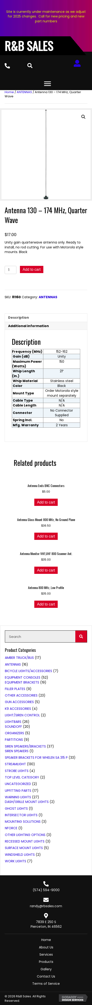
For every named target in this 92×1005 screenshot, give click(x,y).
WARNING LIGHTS (18, 797)
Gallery (46, 969)
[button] (83, 117)
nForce (11, 828)
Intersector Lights (21, 815)
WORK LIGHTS (15, 861)
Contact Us (46, 976)
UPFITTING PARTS (18, 790)
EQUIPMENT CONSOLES (22, 677)
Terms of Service (46, 983)
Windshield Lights (20, 854)
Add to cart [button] (46, 502)
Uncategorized (18, 784)
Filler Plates (15, 689)
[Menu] (47, 84)
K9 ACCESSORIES (18, 708)
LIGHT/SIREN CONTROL (22, 715)
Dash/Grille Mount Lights (27, 801)
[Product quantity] (10, 270)
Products (46, 961)
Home (9, 92)
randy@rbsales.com (46, 906)
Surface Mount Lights (24, 848)
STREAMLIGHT (15, 764)
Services (46, 954)
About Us (46, 947)
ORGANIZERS (14, 733)
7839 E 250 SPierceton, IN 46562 (46, 924)
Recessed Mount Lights (24, 841)
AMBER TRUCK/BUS (19, 657)
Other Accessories (21, 695)
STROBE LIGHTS (17, 770)
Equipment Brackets (22, 682)
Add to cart (32, 269)
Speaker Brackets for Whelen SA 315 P (36, 757)
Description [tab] (18, 317)
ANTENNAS (24, 92)
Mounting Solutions (23, 821)
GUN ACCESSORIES (19, 702)
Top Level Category (22, 777)
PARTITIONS (14, 739)
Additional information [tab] (28, 326)
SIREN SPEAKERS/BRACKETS (25, 746)
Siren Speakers (17, 751)
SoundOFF (13, 726)
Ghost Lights (16, 808)
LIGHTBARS (13, 721)
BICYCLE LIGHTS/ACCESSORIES (28, 671)
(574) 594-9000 (46, 890)
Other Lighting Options (25, 834)
